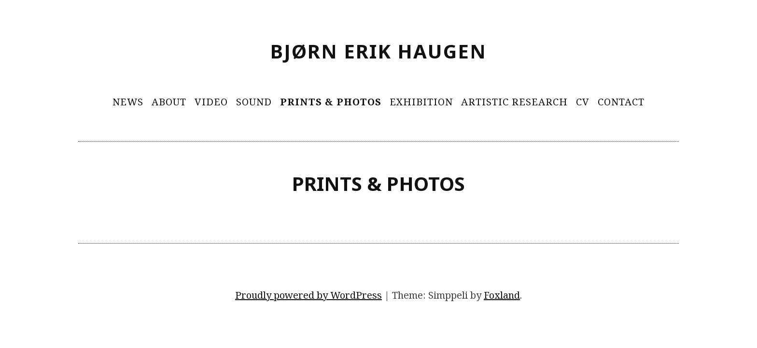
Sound (254, 101)
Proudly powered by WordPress (308, 295)
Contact (621, 101)
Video (211, 101)
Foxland (502, 295)
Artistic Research (514, 101)
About (169, 101)
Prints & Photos (330, 101)
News (127, 101)
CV (582, 101)
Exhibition (421, 101)
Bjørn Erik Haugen (378, 51)
